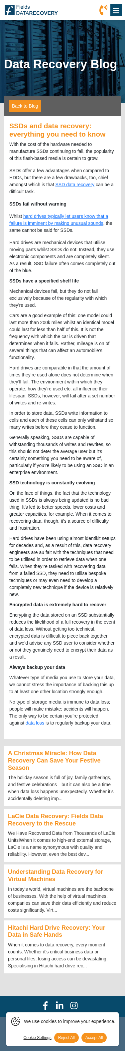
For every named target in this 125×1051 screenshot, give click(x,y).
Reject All (66, 1037)
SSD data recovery (75, 184)
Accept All (94, 1037)
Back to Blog (25, 106)
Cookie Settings (38, 1037)
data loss (35, 723)
